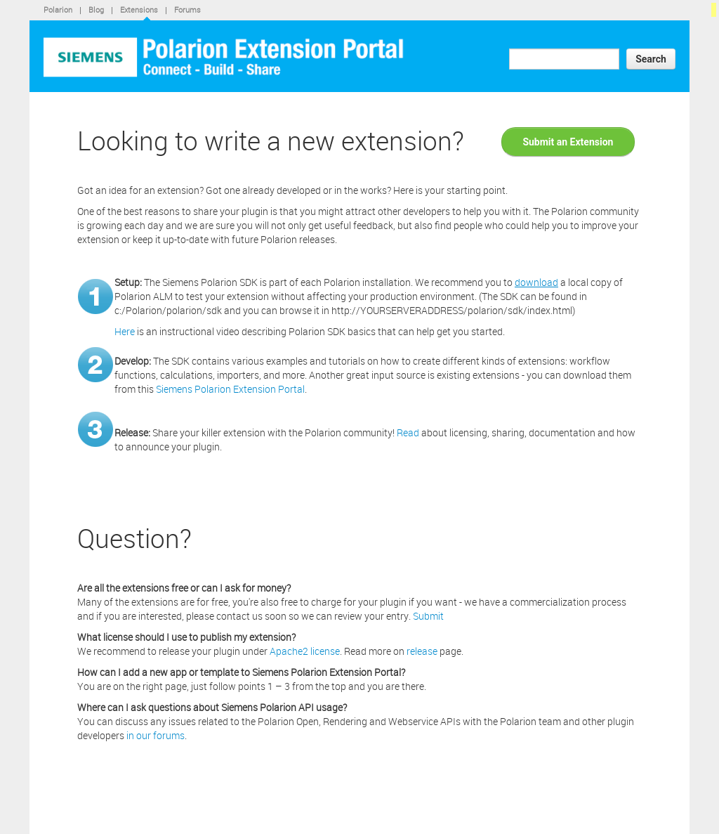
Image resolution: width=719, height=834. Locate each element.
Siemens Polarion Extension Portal (230, 389)
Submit (428, 616)
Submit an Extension (567, 142)
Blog (96, 9)
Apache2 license (305, 651)
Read (408, 432)
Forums (187, 9)
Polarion (58, 9)
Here (124, 331)
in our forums (155, 735)
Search (650, 59)
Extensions (139, 9)
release (422, 651)
